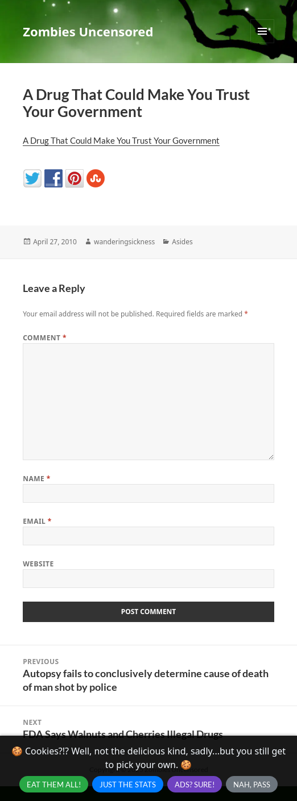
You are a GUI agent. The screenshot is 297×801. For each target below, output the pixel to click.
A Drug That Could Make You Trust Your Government (121, 140)
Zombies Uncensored (88, 31)
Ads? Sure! (194, 784)
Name (37, 478)
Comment (45, 338)
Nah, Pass (251, 784)
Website (38, 564)
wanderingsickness (124, 242)
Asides (182, 242)
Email (37, 521)
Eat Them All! (54, 784)
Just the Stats (128, 784)
